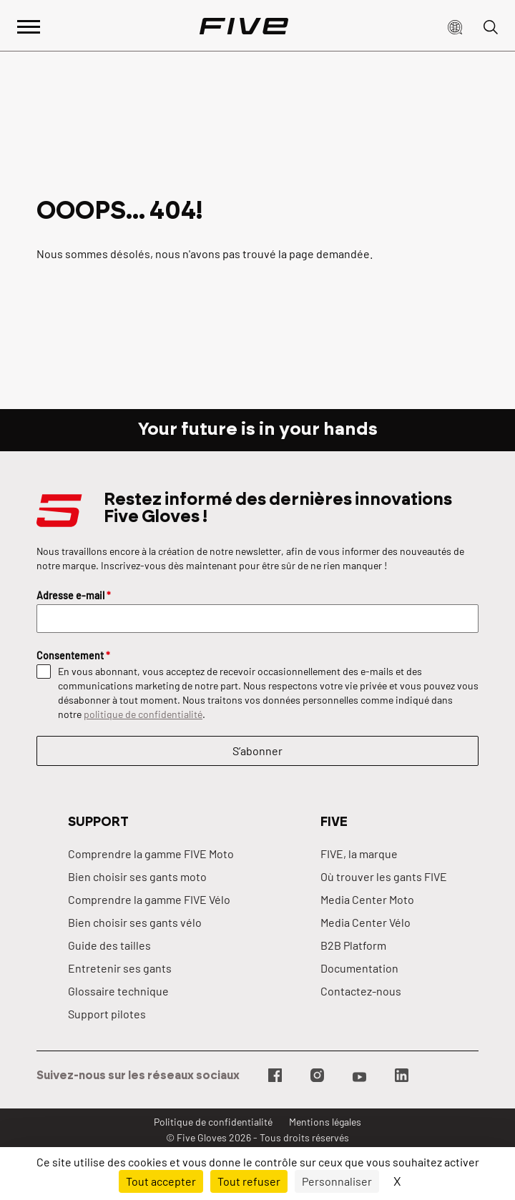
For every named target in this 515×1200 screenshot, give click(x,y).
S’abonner (257, 750)
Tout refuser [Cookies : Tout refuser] (248, 1181)
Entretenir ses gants (120, 968)
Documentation (359, 968)
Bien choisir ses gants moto (137, 876)
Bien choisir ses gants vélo (135, 922)
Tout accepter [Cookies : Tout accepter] (161, 1181)
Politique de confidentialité (213, 1122)
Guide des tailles (109, 945)
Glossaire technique (118, 991)
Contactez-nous (360, 991)
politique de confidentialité (143, 714)
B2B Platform (353, 945)
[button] (455, 26)
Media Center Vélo (365, 922)
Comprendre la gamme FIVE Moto (151, 853)
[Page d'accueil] (244, 25)
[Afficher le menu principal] (28, 25)
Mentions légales (325, 1122)
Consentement (73, 655)
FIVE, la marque (359, 853)
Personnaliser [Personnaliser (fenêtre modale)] (337, 1181)
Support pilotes (107, 1014)
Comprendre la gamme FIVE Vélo (149, 899)
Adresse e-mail (73, 595)
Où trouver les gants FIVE (383, 876)
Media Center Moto (367, 899)
